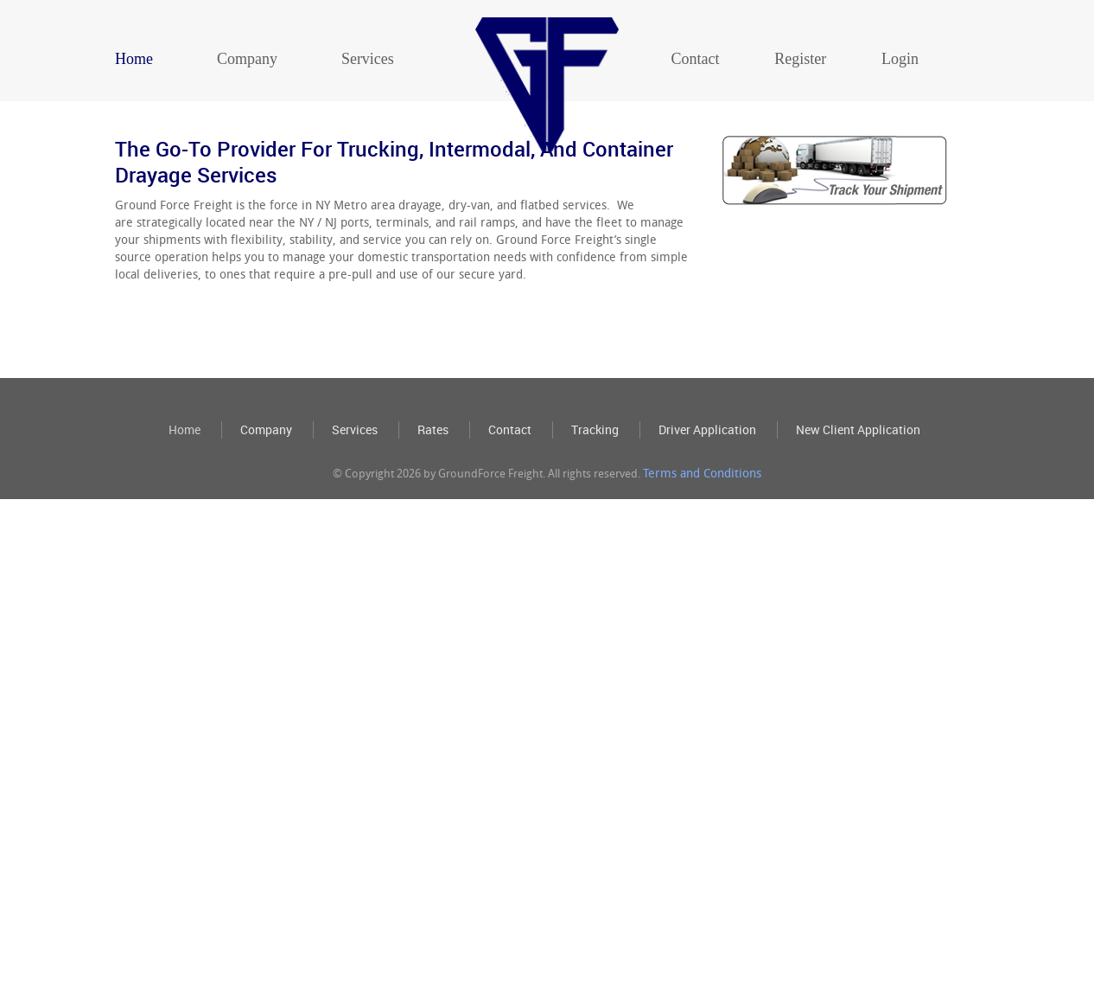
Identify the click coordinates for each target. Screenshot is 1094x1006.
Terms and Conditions (702, 568)
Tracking (595, 524)
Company (247, 58)
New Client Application (858, 524)
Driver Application (707, 524)
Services (367, 58)
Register (800, 58)
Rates (432, 524)
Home (134, 58)
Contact (695, 58)
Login (900, 58)
